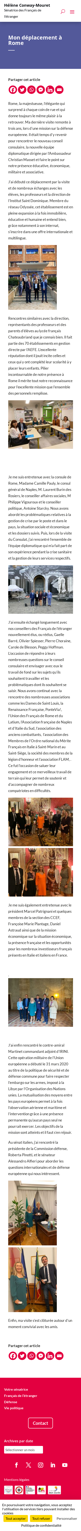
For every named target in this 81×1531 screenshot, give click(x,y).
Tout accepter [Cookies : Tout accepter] (16, 1518)
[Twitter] (22, 89)
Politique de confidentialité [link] (41, 1525)
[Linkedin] (50, 89)
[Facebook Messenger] (41, 89)
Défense (10, 1402)
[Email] (59, 89)
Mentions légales (16, 1479)
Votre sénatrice (16, 1389)
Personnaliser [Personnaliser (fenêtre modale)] (67, 1518)
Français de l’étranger (20, 1395)
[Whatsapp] (31, 89)
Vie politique (14, 1408)
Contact (40, 1423)
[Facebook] (13, 89)
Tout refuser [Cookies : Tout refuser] (41, 1518)
